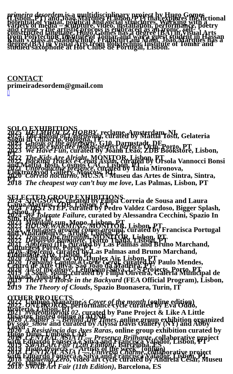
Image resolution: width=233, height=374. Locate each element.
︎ (8, 93)
